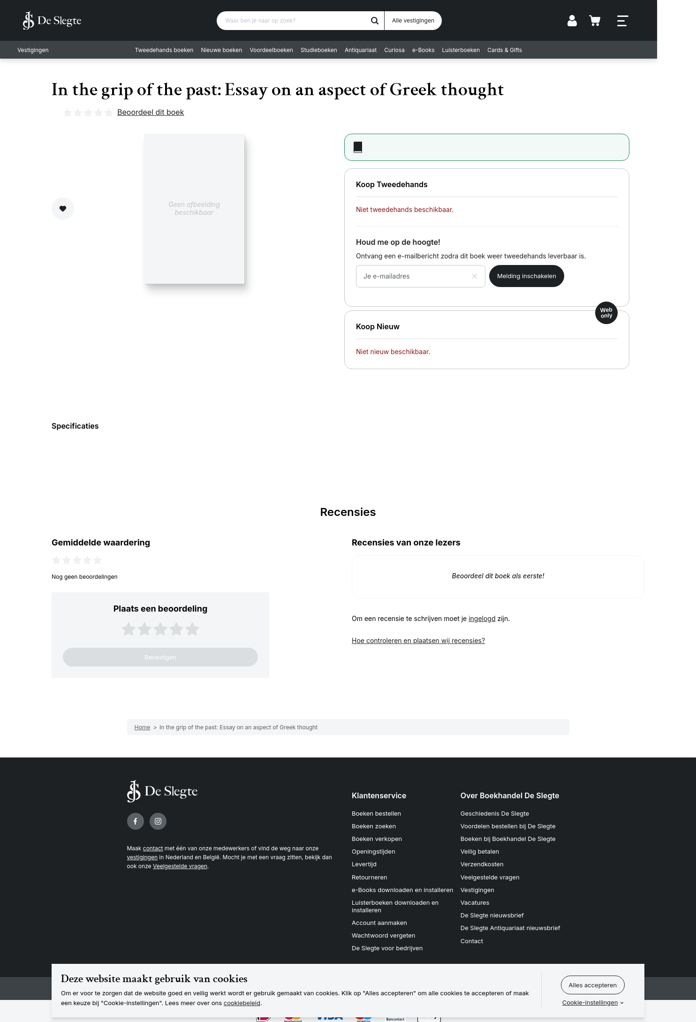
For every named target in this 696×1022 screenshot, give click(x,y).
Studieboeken (338, 49)
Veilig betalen (480, 849)
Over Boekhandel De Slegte (510, 795)
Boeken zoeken (374, 825)
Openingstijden (373, 849)
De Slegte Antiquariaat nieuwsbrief (510, 920)
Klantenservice (379, 795)
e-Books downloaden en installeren (402, 885)
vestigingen (142, 857)
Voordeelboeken (291, 49)
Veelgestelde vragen (180, 866)
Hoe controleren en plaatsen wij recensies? (418, 640)
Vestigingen (38, 49)
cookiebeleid (242, 1003)
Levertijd (364, 860)
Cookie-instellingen (590, 1002)
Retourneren (369, 873)
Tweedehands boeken (183, 49)
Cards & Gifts (524, 49)
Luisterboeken (480, 49)
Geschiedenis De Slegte (495, 813)
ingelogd (482, 618)
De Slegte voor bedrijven (387, 940)
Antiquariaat (380, 49)
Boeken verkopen (377, 836)
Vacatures (475, 897)
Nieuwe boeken (241, 49)
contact (153, 848)
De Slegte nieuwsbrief (492, 909)
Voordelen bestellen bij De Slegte (508, 825)
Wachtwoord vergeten (384, 928)
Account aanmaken (379, 916)
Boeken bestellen (376, 813)
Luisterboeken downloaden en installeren (395, 900)
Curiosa (414, 49)
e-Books (443, 49)
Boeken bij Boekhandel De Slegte (508, 836)
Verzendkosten (482, 860)
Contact (472, 933)
